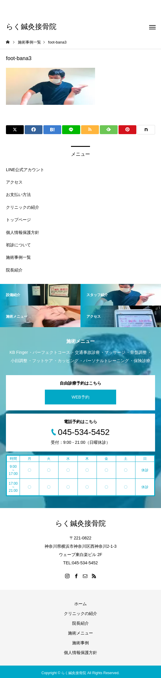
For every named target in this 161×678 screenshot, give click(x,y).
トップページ (18, 219)
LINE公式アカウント (25, 169)
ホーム (80, 603)
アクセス (14, 182)
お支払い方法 (18, 194)
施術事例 (80, 642)
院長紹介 (14, 270)
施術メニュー (80, 633)
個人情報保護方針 (22, 232)
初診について (18, 244)
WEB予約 (80, 397)
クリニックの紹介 (22, 207)
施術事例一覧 (18, 257)
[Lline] (71, 129)
